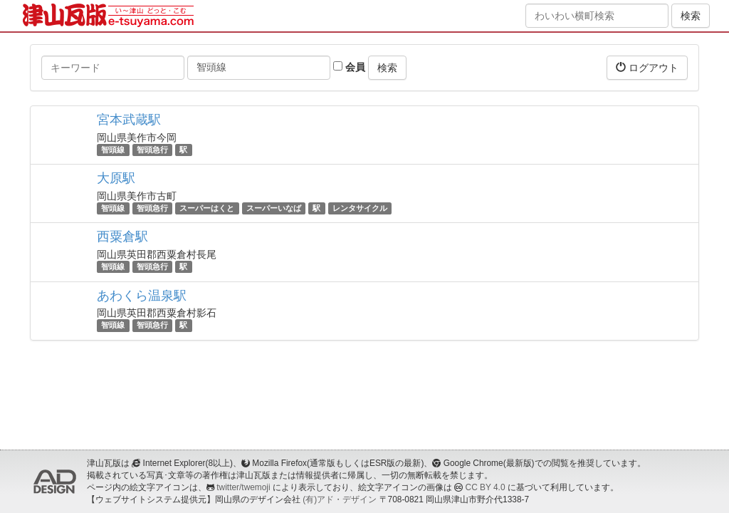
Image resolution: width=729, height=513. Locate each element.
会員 (349, 67)
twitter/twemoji (243, 487)
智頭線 (113, 149)
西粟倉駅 (122, 236)
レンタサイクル (359, 208)
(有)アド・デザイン (340, 499)
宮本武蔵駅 (129, 120)
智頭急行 (152, 149)
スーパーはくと (206, 208)
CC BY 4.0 (485, 487)
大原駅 (116, 178)
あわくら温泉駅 (142, 296)
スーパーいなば (273, 208)
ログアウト (647, 67)
